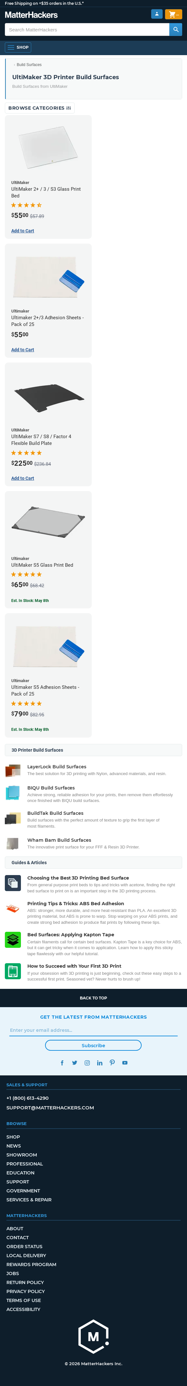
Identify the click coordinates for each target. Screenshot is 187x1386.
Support (17, 1182)
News (13, 1146)
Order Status (24, 1246)
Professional (24, 1164)
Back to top (93, 998)
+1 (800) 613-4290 (27, 1098)
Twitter (74, 1062)
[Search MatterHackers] (175, 29)
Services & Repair (28, 1200)
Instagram (87, 1062)
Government (23, 1191)
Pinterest (112, 1062)
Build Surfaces (29, 65)
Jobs (12, 1273)
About (14, 1229)
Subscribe (93, 1045)
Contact (17, 1237)
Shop (13, 1137)
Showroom (21, 1155)
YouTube (125, 1062)
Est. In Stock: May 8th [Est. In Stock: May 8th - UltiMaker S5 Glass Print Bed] (30, 600)
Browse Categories (39, 108)
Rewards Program (31, 1264)
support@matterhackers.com (50, 1108)
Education (20, 1173)
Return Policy (25, 1282)
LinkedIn (100, 1062)
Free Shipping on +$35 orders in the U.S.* (44, 3)
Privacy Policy (25, 1291)
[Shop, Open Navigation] (18, 47)
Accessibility (23, 1309)
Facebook (62, 1062)
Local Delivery (26, 1255)
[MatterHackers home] (93, 1337)
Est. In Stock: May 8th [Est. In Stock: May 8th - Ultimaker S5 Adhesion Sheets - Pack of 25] (30, 729)
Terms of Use (23, 1300)
